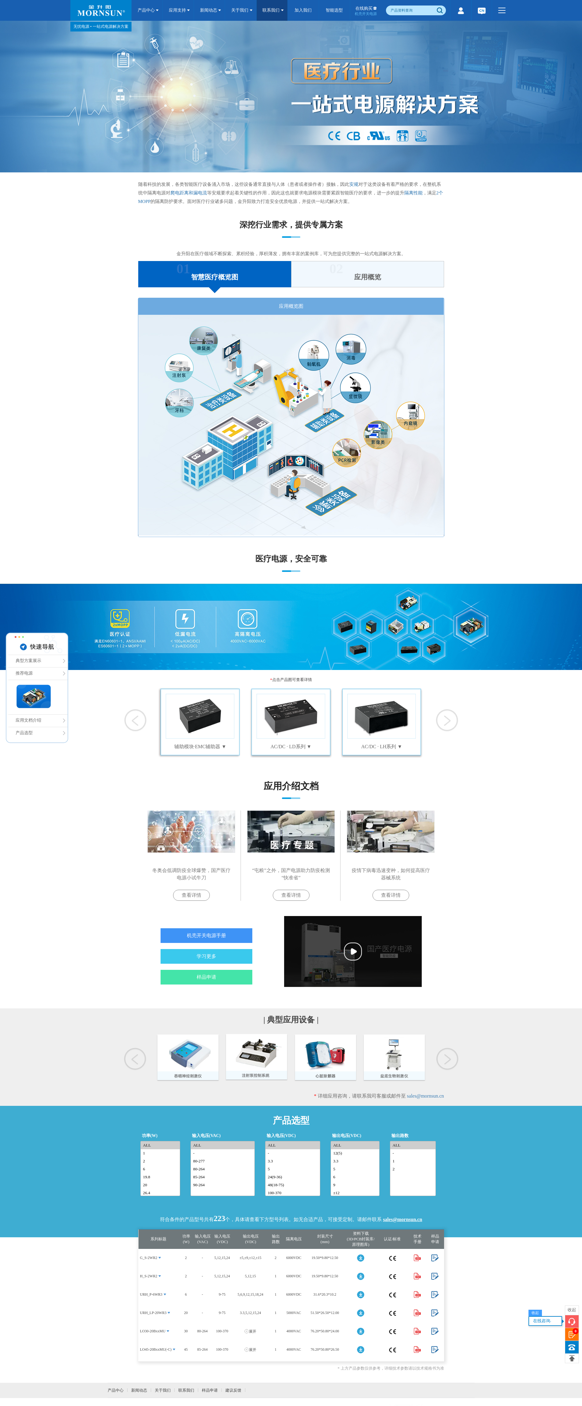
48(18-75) (293, 1185)
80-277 (224, 1161)
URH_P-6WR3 (151, 1294)
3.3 (293, 1161)
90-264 (224, 1185)
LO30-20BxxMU (152, 1331)
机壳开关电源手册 (206, 935)
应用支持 (179, 10)
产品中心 (148, 10)
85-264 (224, 1177)
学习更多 (206, 956)
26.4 (161, 1193)
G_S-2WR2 (149, 1258)
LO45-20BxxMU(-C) (156, 1349)
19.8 (161, 1177)
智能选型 (334, 10)
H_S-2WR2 (149, 1276)
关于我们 (242, 10)
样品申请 (206, 977)
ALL (161, 1145)
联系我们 (273, 10)
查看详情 (191, 895)
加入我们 (303, 10)
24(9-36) (293, 1177)
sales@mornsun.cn (425, 1096)
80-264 (224, 1169)
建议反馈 (233, 1390)
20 (161, 1185)
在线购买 (366, 11)
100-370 (293, 1193)
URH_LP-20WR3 (153, 1313)
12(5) (356, 1153)
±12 (356, 1193)
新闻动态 (210, 10)
